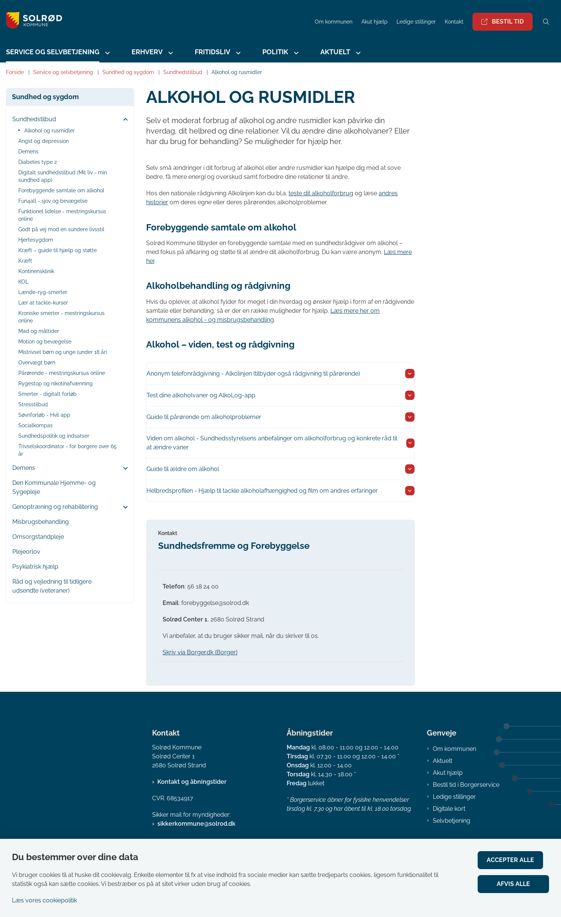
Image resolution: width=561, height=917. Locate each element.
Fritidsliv (212, 52)
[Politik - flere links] (295, 53)
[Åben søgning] (546, 22)
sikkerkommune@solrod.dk (196, 823)
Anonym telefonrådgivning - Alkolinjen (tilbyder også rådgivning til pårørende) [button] (253, 373)
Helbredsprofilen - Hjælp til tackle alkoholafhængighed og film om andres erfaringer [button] (262, 490)
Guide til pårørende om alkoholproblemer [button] (204, 417)
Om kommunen (454, 748)
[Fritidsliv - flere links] (237, 53)
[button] (123, 119)
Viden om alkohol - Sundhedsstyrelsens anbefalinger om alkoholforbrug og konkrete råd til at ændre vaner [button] (272, 443)
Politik (275, 52)
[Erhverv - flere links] (170, 53)
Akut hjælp (448, 772)
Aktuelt (335, 52)
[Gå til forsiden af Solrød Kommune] (155, 21)
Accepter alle (516, 859)
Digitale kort (449, 808)
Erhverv (147, 52)
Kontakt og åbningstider (191, 781)
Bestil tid (502, 21)
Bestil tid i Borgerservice (466, 784)
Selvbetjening (451, 820)
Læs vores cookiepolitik (44, 900)
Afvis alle (516, 883)
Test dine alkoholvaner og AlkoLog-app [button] (201, 395)
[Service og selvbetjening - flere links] (106, 53)
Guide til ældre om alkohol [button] (183, 469)
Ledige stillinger (416, 22)
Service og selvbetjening (52, 52)
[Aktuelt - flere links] (357, 53)
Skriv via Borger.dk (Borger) (200, 652)
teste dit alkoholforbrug (321, 193)
